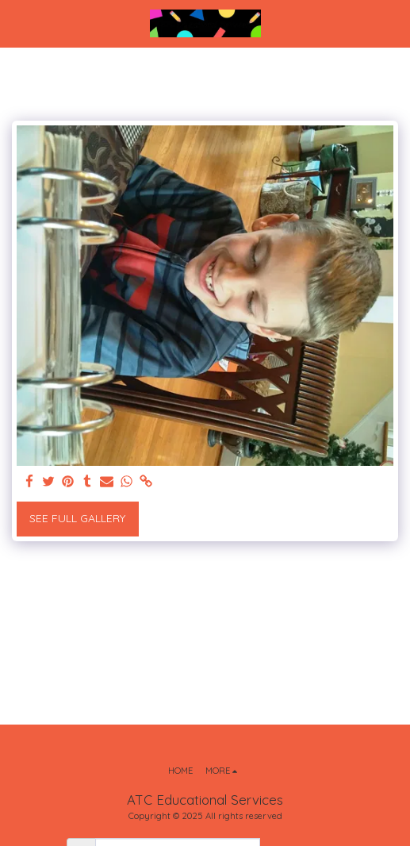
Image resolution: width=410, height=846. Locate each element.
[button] (17, 22)
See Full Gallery (77, 518)
